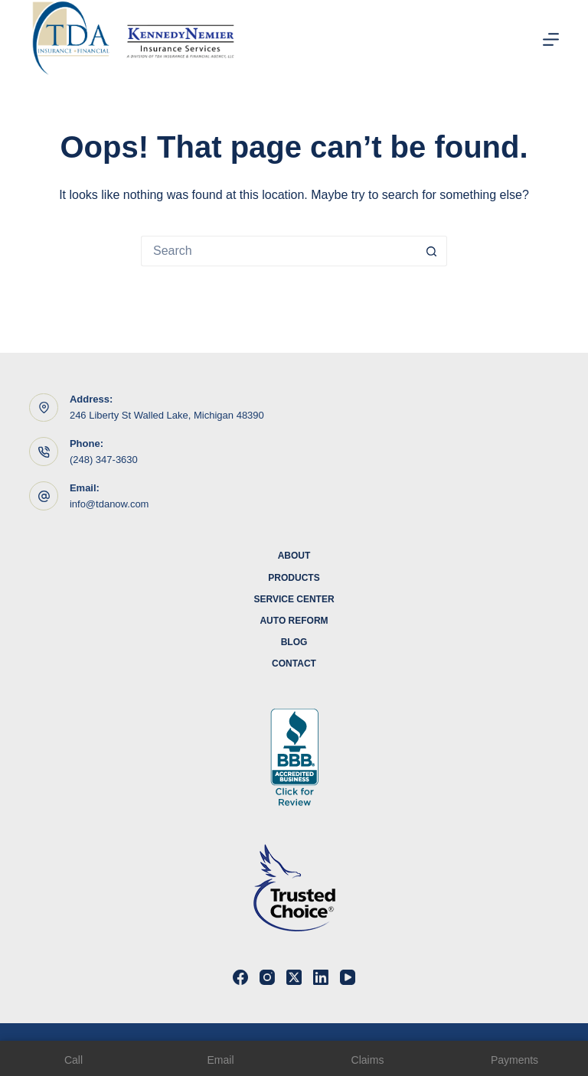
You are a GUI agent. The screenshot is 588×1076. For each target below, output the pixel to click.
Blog (294, 642)
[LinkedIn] (320, 977)
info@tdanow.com (109, 504)
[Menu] (551, 39)
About (294, 555)
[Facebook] (240, 977)
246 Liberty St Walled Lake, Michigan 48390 (167, 415)
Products (293, 577)
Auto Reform (294, 620)
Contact (294, 663)
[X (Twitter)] (294, 977)
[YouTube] (347, 977)
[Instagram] (267, 977)
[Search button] (431, 251)
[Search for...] (278, 251)
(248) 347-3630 (104, 459)
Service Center (293, 599)
